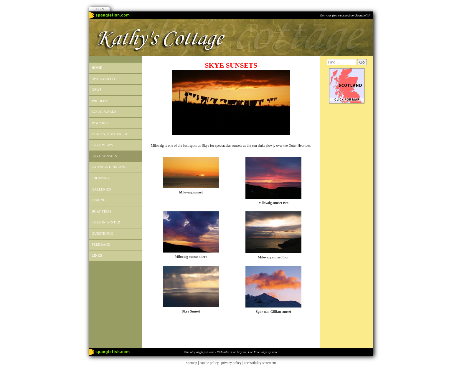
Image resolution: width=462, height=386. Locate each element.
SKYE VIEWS (102, 145)
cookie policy (209, 363)
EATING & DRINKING (109, 167)
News (97, 90)
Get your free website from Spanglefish (345, 15)
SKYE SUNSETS (104, 156)
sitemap (191, 363)
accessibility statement (260, 363)
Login (99, 9)
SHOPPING (100, 178)
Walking (100, 123)
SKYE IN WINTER (106, 222)
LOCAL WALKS (104, 112)
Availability (104, 79)
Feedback (101, 245)
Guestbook (102, 233)
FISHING (98, 200)
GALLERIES (101, 189)
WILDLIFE (100, 101)
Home (97, 68)
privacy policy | (232, 363)
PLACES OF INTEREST (110, 134)
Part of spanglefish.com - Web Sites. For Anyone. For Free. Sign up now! (231, 352)
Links (97, 255)
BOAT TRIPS (101, 211)
